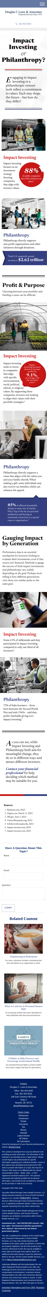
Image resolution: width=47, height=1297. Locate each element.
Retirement (23, 1115)
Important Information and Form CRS (18, 1288)
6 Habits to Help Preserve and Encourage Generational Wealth (23, 1059)
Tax (23, 1127)
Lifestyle (23, 1133)
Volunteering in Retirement (23, 956)
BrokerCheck (14, 1147)
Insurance (23, 1124)
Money (23, 1130)
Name (6, 856)
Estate (23, 1121)
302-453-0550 (23, 24)
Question (6, 885)
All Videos (23, 1138)
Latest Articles (23, 1136)
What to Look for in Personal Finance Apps (23, 1007)
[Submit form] (8, 907)
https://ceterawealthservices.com (21, 1260)
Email (6, 870)
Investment (23, 1118)
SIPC (28, 1198)
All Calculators (23, 1141)
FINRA (23, 1198)
